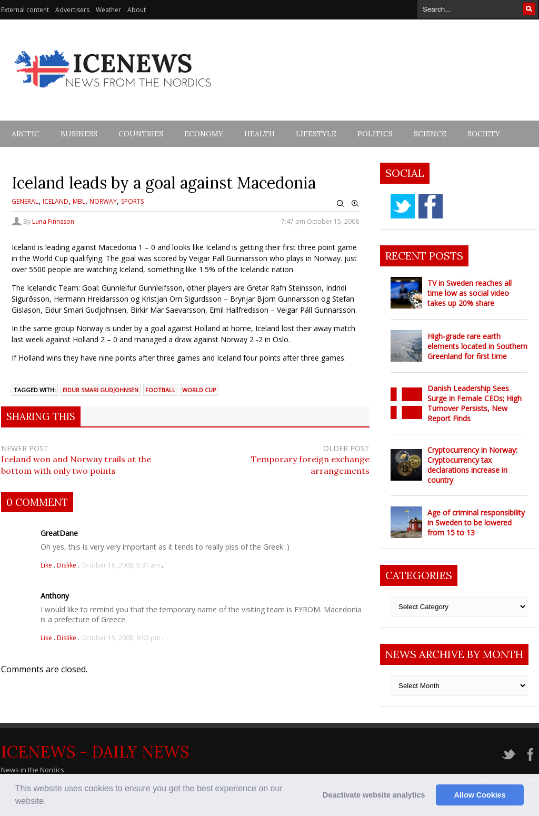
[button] (50, 802)
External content (25, 9)
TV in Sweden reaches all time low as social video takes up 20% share (469, 293)
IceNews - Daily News (95, 752)
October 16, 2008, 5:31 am (120, 565)
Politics (375, 133)
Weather (108, 9)
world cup (199, 390)
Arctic (25, 133)
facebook (430, 206)
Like (47, 565)
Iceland (55, 201)
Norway (103, 201)
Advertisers (72, 9)
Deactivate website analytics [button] (374, 795)
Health (259, 133)
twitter (403, 206)
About (136, 9)
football (160, 390)
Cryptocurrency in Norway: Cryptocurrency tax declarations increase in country (472, 465)
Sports (132, 201)
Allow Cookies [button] (480, 795)
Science (430, 133)
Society (483, 133)
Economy (203, 133)
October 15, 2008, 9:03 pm (121, 637)
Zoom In (355, 203)
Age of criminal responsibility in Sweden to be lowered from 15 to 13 (476, 522)
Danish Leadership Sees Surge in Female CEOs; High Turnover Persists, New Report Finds (474, 403)
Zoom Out (340, 203)
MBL (79, 201)
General (25, 201)
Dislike (67, 565)
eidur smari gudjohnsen (100, 390)
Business (79, 133)
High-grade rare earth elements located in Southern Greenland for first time (477, 346)
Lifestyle (316, 133)
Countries (140, 133)
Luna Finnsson (53, 221)
